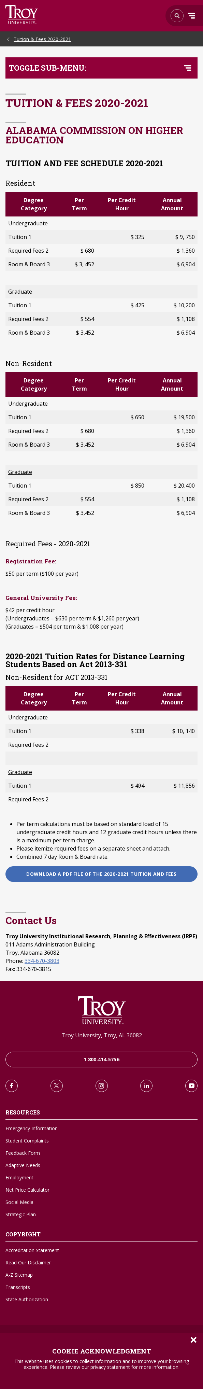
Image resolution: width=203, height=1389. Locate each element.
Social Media (19, 1202)
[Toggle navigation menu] (187, 67)
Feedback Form (22, 1153)
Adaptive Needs (22, 1165)
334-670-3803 (42, 961)
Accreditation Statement (32, 1250)
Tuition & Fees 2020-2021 (42, 39)
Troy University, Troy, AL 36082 (101, 1035)
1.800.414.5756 (101, 1059)
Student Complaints (27, 1140)
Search (21, 14)
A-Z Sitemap (19, 1275)
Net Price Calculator (27, 1190)
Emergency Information (31, 1128)
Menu (191, 15)
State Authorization (26, 1299)
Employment (19, 1177)
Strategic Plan (20, 1214)
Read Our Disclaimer (28, 1262)
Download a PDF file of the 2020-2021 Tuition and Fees (101, 874)
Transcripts (17, 1287)
